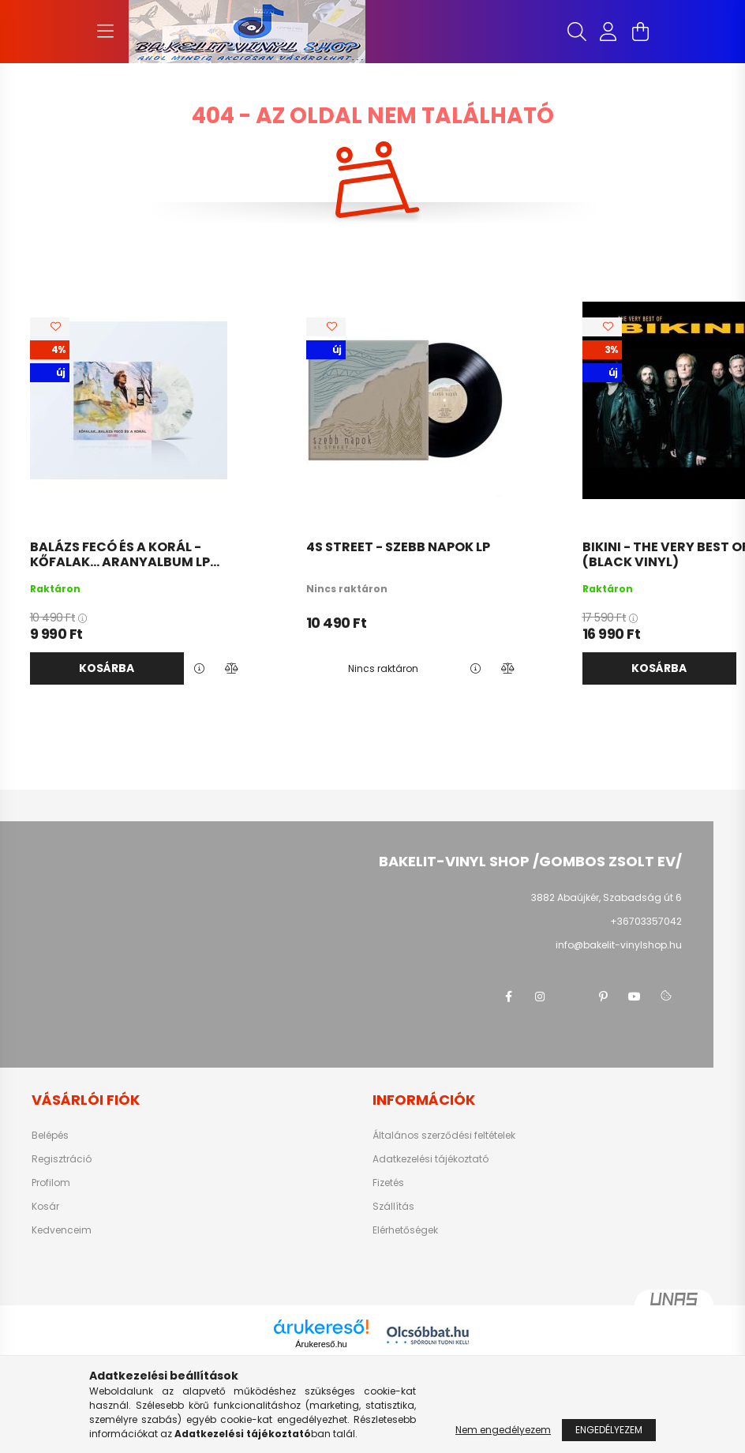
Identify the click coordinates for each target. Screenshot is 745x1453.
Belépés (50, 1135)
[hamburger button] (105, 31)
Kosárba (106, 668)
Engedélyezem (608, 1429)
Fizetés (388, 1182)
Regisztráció (62, 1159)
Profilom (51, 1182)
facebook (508, 996)
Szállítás (393, 1206)
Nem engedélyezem (503, 1429)
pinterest (603, 996)
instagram (540, 996)
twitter (571, 996)
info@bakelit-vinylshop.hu (619, 945)
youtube (634, 996)
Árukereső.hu (320, 1344)
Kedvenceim (62, 1230)
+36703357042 (646, 921)
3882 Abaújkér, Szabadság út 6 (606, 897)
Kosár (45, 1206)
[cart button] (640, 31)
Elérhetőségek (405, 1230)
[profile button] (608, 31)
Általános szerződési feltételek (443, 1135)
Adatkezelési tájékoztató (430, 1159)
